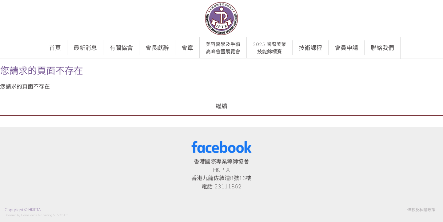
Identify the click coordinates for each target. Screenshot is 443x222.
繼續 (221, 106)
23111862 (227, 186)
